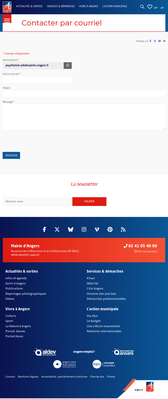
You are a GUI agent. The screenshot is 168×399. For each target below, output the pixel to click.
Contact (10, 377)
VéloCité (92, 284)
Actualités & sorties (29, 6)
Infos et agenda (16, 279)
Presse (111, 377)
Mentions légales (28, 377)
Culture (10, 316)
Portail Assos (14, 337)
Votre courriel (22, 74)
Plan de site (97, 377)
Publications (14, 289)
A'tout (91, 279)
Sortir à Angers (15, 284)
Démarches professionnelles (106, 299)
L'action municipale (114, 6)
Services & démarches (61, 6)
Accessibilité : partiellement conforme (64, 377)
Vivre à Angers (88, 6)
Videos (9, 299)
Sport (9, 321)
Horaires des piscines (101, 294)
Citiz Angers (95, 289)
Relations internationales (104, 332)
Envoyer (12, 155)
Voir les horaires (145, 252)
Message (19, 102)
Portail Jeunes (15, 332)
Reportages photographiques (25, 294)
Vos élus (92, 316)
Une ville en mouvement (103, 327)
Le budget (94, 321)
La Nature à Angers (18, 327)
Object (7, 88)
